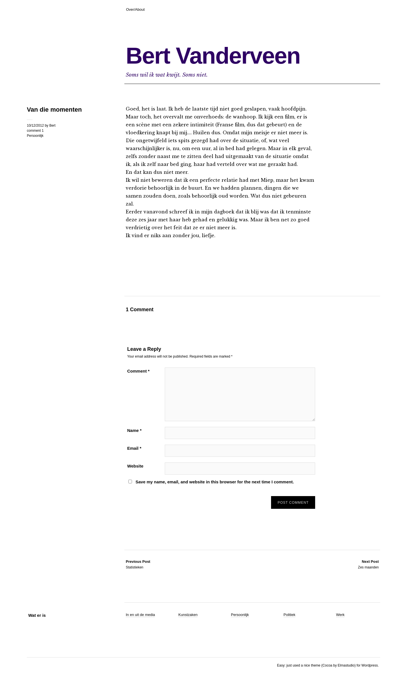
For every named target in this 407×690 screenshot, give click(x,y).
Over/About (135, 9)
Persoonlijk (35, 136)
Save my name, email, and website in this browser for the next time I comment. (214, 481)
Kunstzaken (188, 615)
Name (134, 430)
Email (134, 448)
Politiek (289, 615)
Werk (340, 615)
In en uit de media (140, 615)
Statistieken (138, 564)
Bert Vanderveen (213, 55)
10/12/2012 (35, 125)
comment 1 (35, 131)
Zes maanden (368, 564)
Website (135, 466)
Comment (138, 371)
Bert (52, 125)
